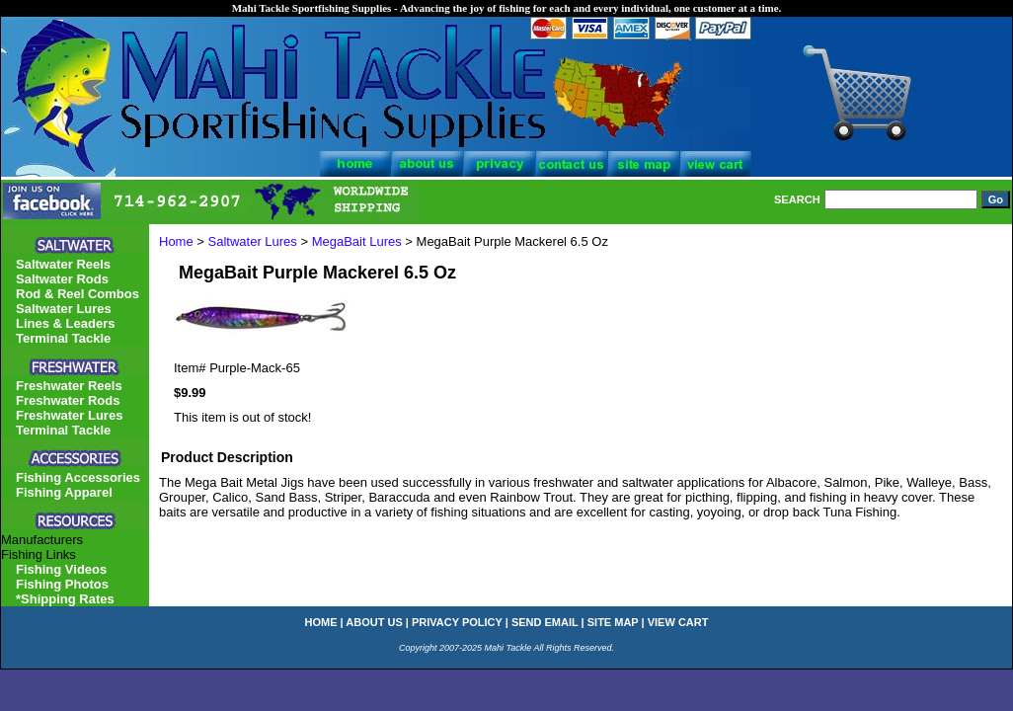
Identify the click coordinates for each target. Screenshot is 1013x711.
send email (545, 622)
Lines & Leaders (65, 323)
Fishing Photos (62, 584)
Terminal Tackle (63, 338)
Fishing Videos (61, 569)
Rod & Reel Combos (77, 293)
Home (176, 241)
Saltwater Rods (62, 279)
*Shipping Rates (65, 599)
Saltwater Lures (252, 241)
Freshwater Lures (69, 415)
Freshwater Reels (69, 385)
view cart (678, 622)
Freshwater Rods (67, 400)
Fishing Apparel (64, 492)
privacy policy (457, 622)
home (321, 622)
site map (613, 622)
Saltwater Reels (63, 264)
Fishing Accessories (78, 477)
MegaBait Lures (357, 241)
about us (374, 622)
